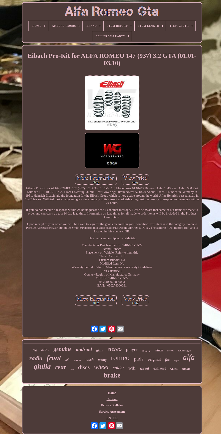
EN (108, 418)
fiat (35, 350)
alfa (189, 357)
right (176, 360)
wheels (174, 368)
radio (36, 358)
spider (118, 367)
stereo (114, 349)
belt (72, 369)
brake (112, 375)
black (159, 350)
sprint (144, 368)
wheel (101, 366)
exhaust (159, 368)
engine (186, 368)
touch (89, 359)
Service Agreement (112, 411)
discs (84, 367)
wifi (131, 368)
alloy (45, 350)
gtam (99, 350)
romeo (120, 358)
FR (115, 418)
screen (170, 350)
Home (112, 393)
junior (77, 360)
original (154, 359)
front (54, 358)
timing (102, 360)
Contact (112, 399)
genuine (62, 349)
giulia (42, 366)
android (84, 349)
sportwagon (184, 350)
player (132, 349)
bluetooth (146, 351)
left (67, 360)
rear (60, 366)
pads (139, 359)
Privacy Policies (112, 405)
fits (167, 359)
